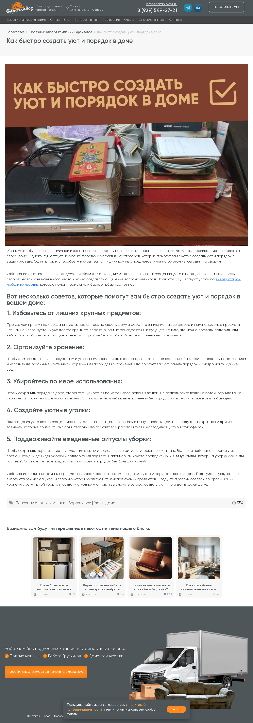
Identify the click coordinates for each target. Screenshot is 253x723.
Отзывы (129, 20)
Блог (67, 20)
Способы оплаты (152, 20)
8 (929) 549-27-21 (157, 10)
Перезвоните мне (226, 7)
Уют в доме (104, 503)
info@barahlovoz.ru (161, 4)
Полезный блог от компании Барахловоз (53, 503)
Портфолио (111, 20)
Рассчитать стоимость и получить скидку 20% (46, 672)
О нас (54, 20)
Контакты (176, 20)
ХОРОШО (176, 709)
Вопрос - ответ (86, 20)
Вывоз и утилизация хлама (26, 20)
